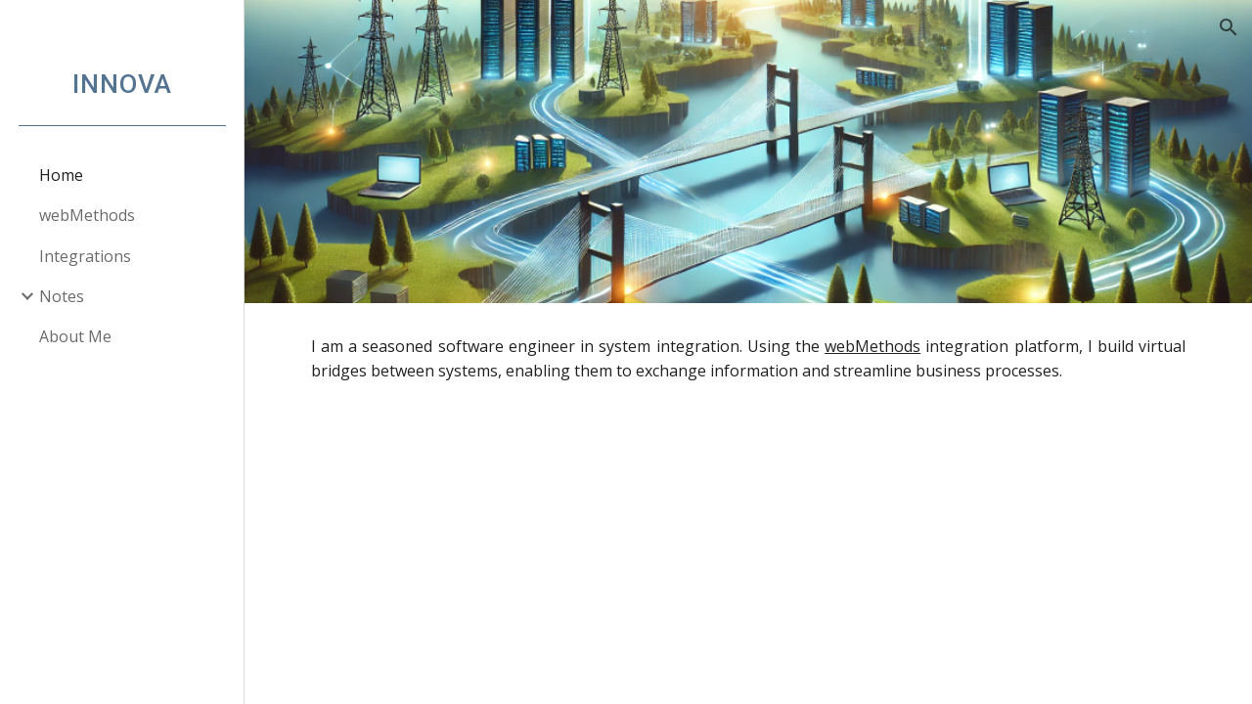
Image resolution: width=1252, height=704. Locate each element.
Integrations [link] (85, 256)
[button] (1228, 27)
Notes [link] (61, 296)
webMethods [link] (87, 215)
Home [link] (61, 175)
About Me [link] (75, 336)
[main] (748, 359)
